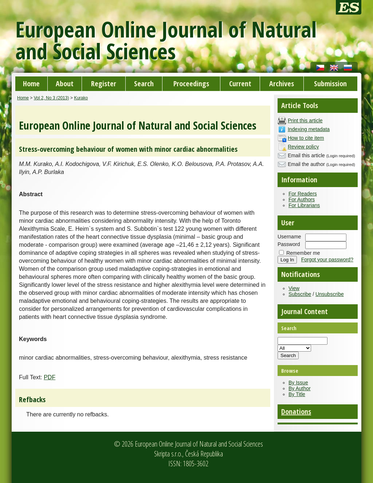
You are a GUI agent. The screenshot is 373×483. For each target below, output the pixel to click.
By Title (296, 394)
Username (289, 236)
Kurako (81, 97)
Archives (281, 83)
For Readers (302, 194)
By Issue (298, 382)
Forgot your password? (327, 259)
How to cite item (306, 138)
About (65, 83)
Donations (296, 411)
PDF (49, 377)
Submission (330, 83)
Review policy (303, 147)
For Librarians (304, 205)
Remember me (303, 253)
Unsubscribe (329, 294)
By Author (299, 388)
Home (31, 83)
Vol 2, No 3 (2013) (51, 97)
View (293, 288)
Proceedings (191, 83)
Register (103, 83)
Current (240, 83)
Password (289, 244)
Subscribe (299, 294)
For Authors (301, 199)
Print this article (305, 120)
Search (144, 83)
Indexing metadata (309, 129)
